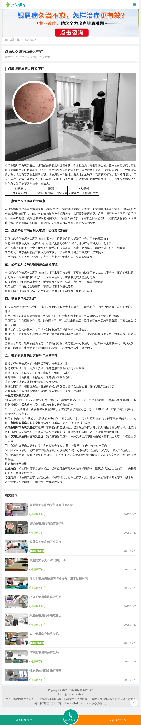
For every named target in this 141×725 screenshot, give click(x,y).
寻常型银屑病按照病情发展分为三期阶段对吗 (58, 578)
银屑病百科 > (32, 39)
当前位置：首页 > (15, 39)
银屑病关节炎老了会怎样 (45, 541)
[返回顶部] (134, 703)
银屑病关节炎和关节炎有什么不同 (51, 505)
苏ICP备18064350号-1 (70, 694)
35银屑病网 (44, 56)
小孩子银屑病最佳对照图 (45, 597)
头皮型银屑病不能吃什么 (45, 615)
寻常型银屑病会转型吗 (44, 652)
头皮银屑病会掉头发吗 (44, 633)
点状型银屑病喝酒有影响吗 (46, 523)
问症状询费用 (23, 720)
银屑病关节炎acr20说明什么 (47, 560)
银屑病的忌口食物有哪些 (45, 670)
